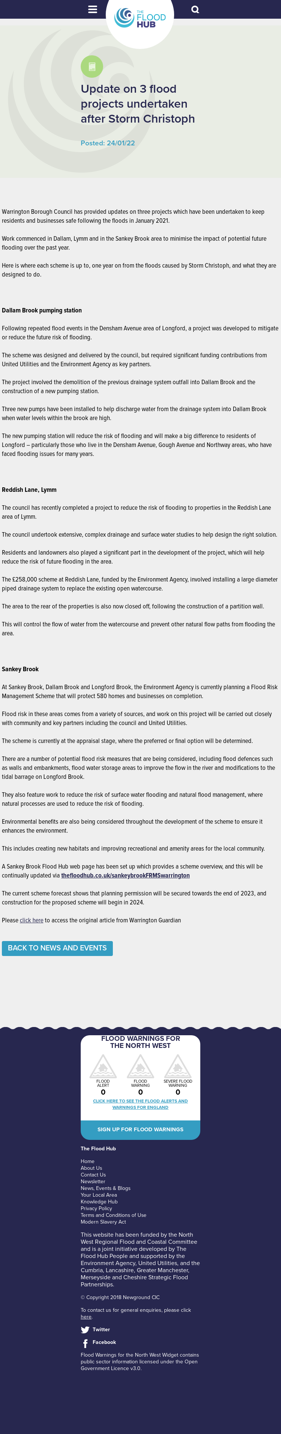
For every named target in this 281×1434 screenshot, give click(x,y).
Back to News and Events (58, 948)
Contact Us (93, 1175)
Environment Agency (108, 1263)
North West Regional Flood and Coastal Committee (139, 1238)
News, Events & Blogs (106, 1188)
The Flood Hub (140, 18)
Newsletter (93, 1181)
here (86, 1317)
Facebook (104, 1342)
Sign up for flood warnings (140, 1129)
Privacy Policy (96, 1208)
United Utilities (157, 1263)
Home (88, 1161)
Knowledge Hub (99, 1202)
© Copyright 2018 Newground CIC (120, 1297)
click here (31, 920)
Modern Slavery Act (103, 1222)
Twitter (101, 1329)
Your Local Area (99, 1195)
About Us (91, 1168)
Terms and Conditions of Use (114, 1215)
